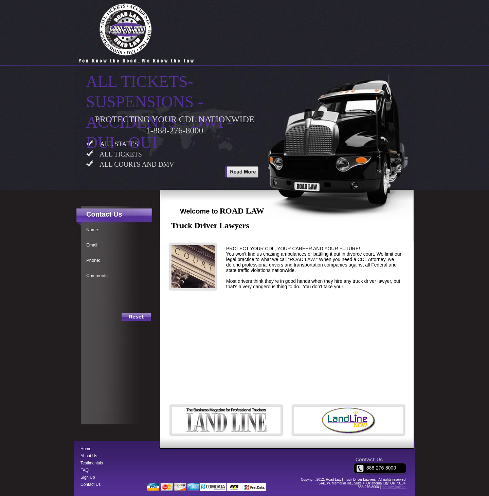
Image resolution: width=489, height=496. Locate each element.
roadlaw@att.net (394, 487)
